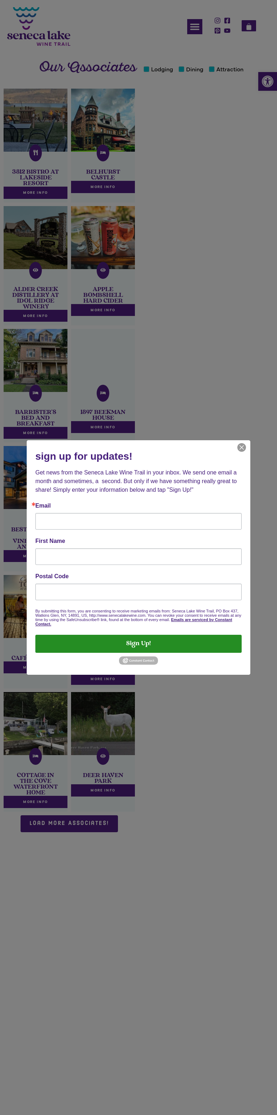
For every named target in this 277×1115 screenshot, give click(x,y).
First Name (50, 541)
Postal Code (52, 576)
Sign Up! (138, 644)
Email (43, 506)
